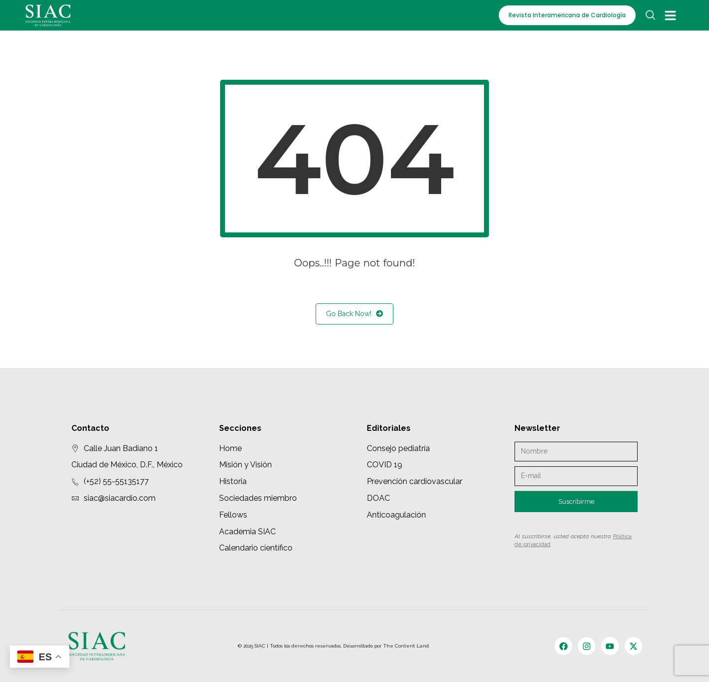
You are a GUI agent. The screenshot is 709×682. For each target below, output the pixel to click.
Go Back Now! (354, 314)
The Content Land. (407, 646)
